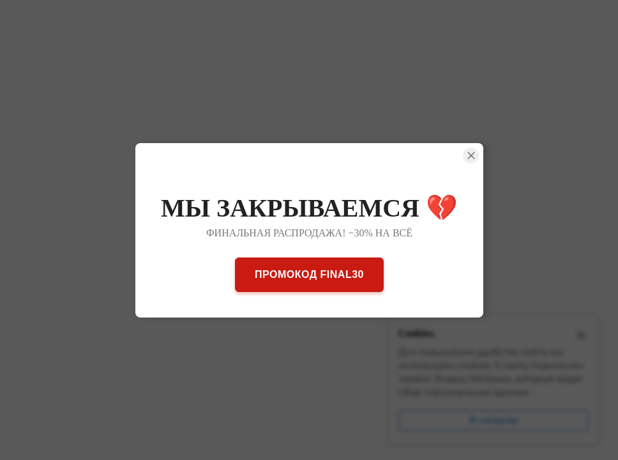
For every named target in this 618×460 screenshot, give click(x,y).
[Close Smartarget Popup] (471, 156)
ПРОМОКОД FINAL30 (309, 273)
